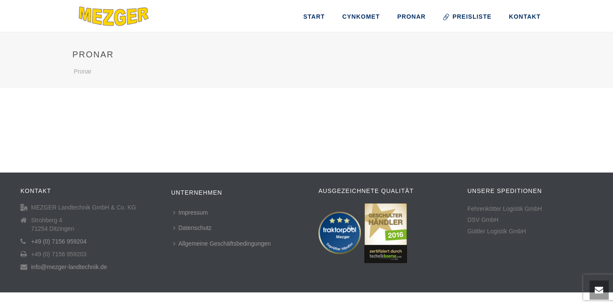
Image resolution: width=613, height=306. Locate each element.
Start (314, 16)
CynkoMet (361, 16)
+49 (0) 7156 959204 (58, 241)
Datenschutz (192, 227)
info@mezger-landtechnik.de (69, 267)
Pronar (411, 16)
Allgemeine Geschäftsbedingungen (222, 243)
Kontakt (525, 16)
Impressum (190, 212)
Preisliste (467, 16)
